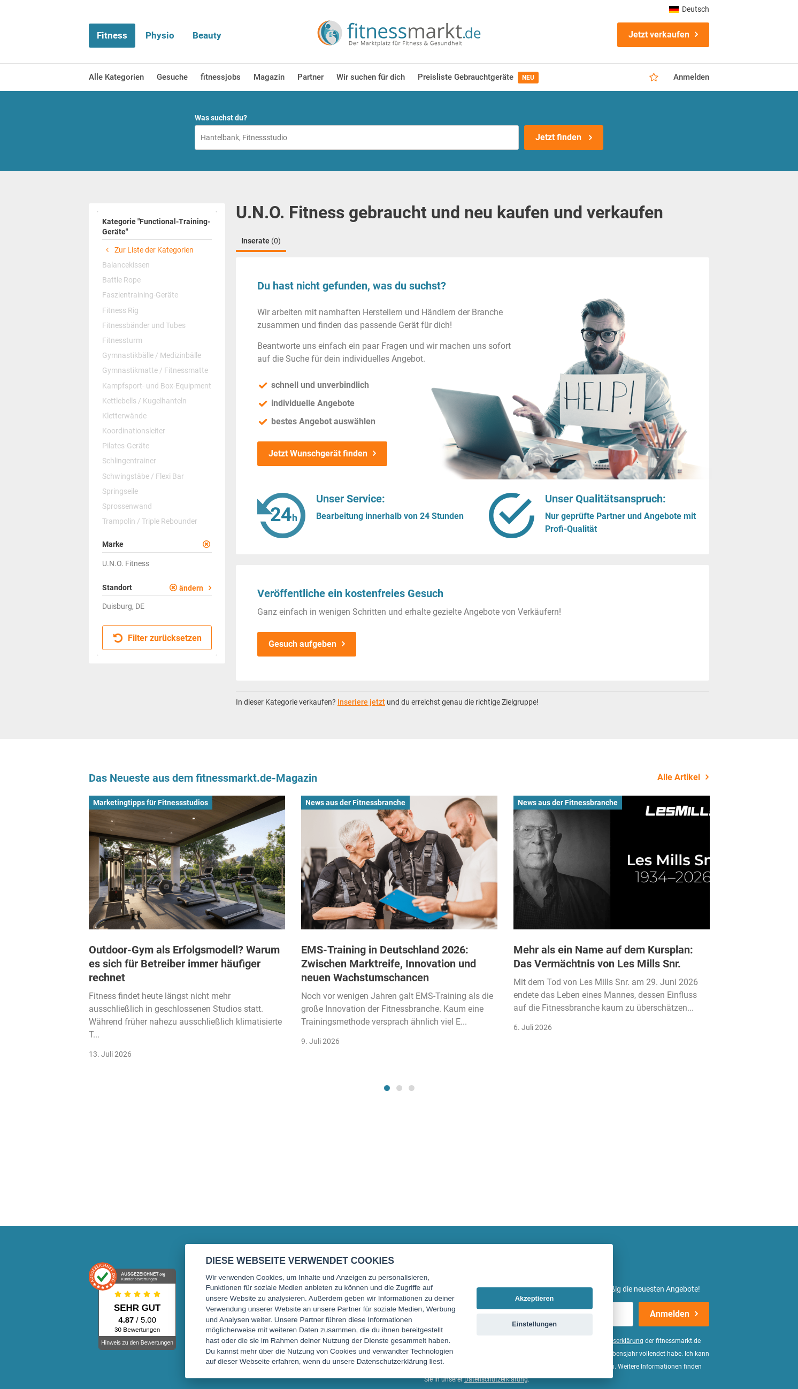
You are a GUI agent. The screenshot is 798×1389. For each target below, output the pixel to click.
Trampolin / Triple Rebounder (149, 521)
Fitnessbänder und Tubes (144, 325)
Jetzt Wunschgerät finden (317, 453)
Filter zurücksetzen (157, 638)
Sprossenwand (127, 506)
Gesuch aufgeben (302, 644)
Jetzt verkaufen (658, 34)
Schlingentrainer (129, 460)
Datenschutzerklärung (496, 1379)
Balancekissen (126, 265)
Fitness (112, 35)
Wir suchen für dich (370, 77)
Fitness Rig (120, 310)
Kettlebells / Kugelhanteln (144, 400)
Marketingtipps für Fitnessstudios (150, 802)
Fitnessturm (122, 340)
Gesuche (172, 77)
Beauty (207, 35)
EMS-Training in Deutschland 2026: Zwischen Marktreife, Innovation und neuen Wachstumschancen (388, 963)
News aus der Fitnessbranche (355, 802)
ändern (191, 588)
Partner (310, 77)
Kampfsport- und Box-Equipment (156, 385)
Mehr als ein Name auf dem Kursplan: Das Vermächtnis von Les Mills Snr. (603, 956)
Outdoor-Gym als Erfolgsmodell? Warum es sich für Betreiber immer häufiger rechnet (184, 963)
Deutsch (689, 9)
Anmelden (691, 77)
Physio (159, 35)
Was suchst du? (221, 117)
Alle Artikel (678, 777)
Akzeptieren (534, 1298)
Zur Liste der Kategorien (148, 250)
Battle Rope (121, 280)
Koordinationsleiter (133, 430)
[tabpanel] (187, 931)
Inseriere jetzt (361, 702)
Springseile (120, 491)
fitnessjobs (221, 77)
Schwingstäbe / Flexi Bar (143, 476)
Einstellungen (534, 1324)
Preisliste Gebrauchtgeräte (478, 77)
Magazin (269, 77)
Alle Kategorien (116, 77)
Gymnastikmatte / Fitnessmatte (155, 370)
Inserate (261, 240)
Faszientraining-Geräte (140, 295)
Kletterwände (124, 415)
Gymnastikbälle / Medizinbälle (151, 355)
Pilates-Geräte (125, 445)
